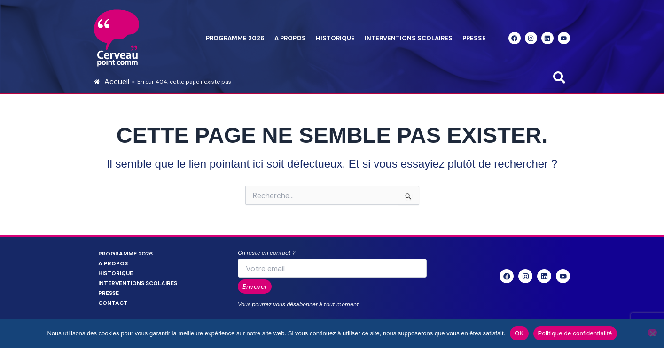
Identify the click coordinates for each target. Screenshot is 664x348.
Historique (335, 38)
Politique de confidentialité (575, 333)
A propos (290, 38)
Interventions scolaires (409, 38)
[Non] (652, 332)
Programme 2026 (235, 38)
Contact (113, 303)
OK (519, 333)
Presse (474, 38)
